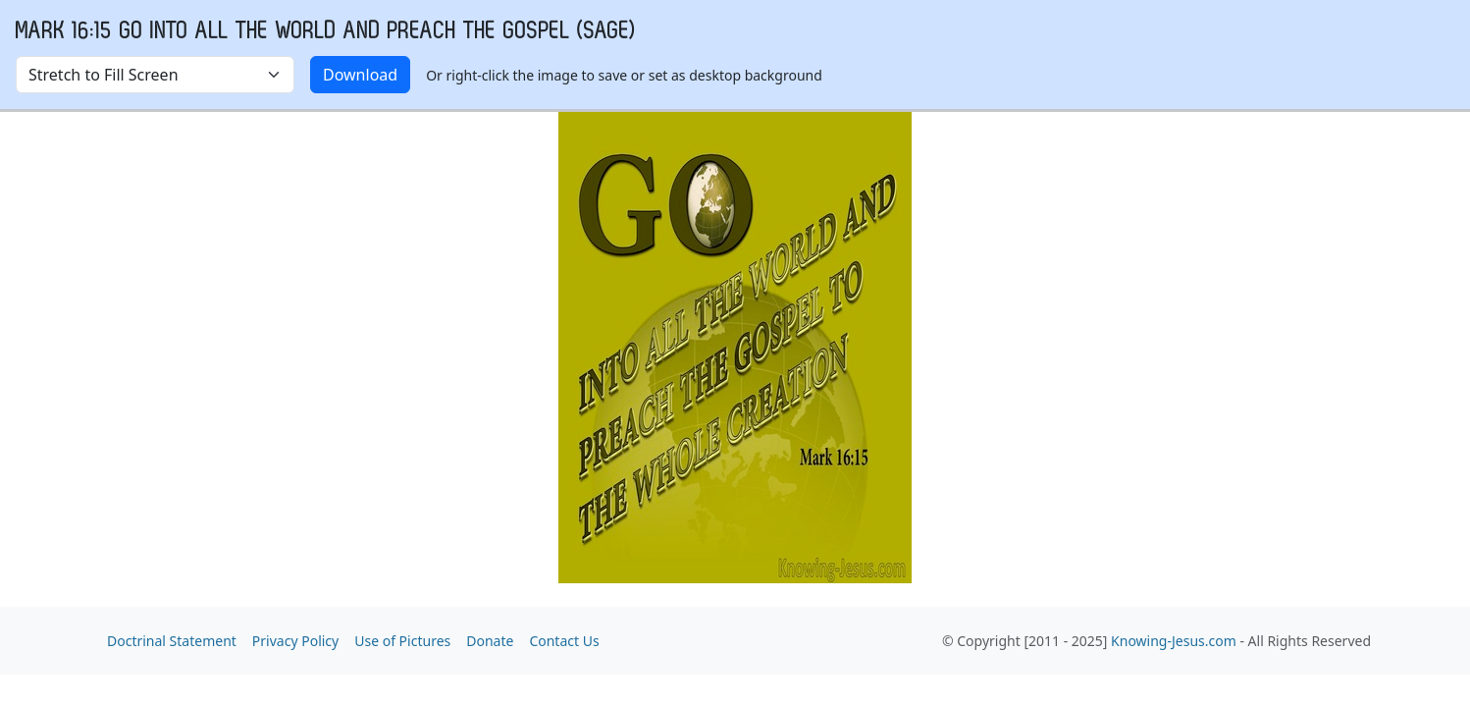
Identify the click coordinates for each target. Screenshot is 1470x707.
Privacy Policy (295, 640)
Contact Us (564, 640)
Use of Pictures (402, 640)
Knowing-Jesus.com (1173, 640)
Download (360, 74)
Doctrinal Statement (171, 640)
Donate (489, 640)
